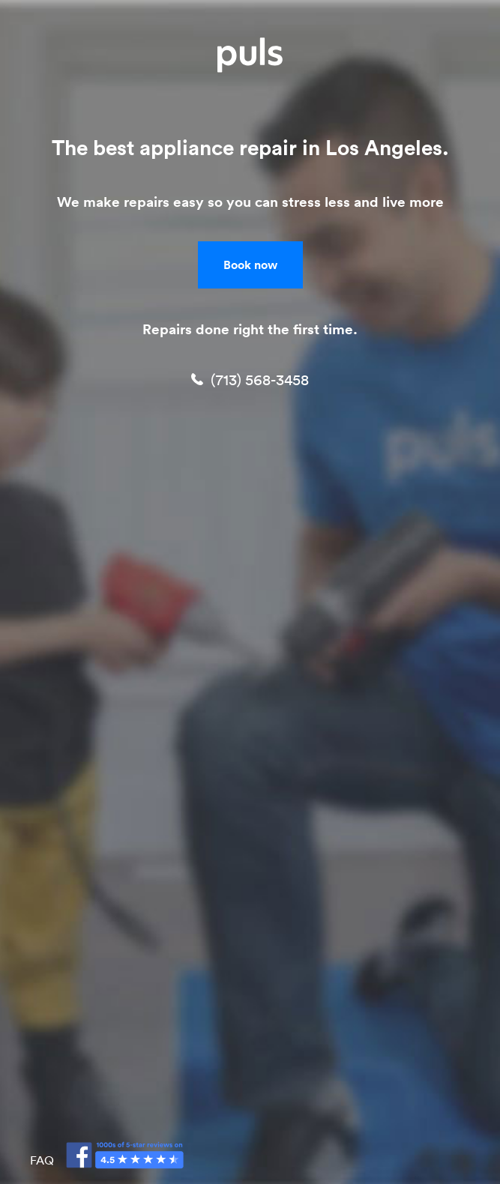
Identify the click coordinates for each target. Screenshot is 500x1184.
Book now (250, 264)
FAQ (42, 1160)
